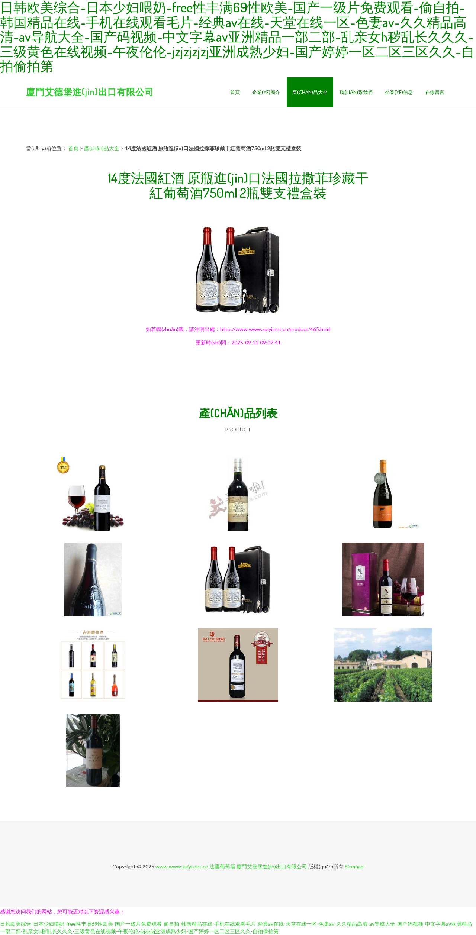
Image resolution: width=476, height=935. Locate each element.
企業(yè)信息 (399, 92)
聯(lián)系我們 (356, 92)
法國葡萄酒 (222, 866)
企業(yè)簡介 (266, 92)
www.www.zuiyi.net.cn (181, 866)
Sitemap (354, 866)
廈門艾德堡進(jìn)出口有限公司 (90, 91)
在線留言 (434, 92)
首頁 (235, 92)
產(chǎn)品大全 (310, 92)
